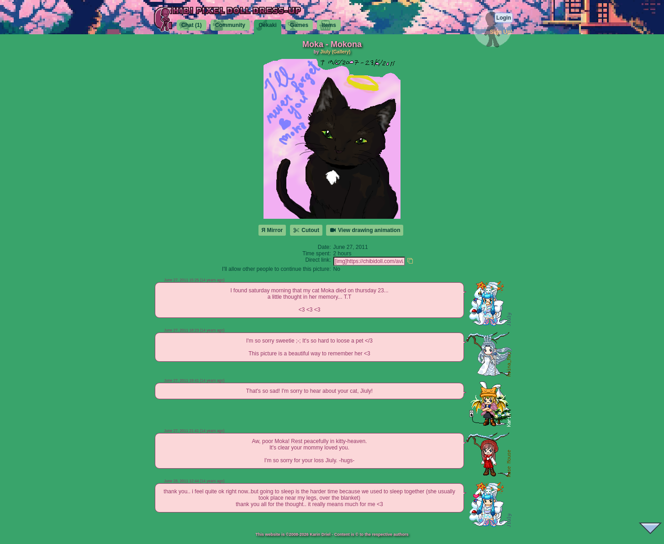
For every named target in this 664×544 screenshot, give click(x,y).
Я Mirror (272, 230)
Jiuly (325, 51)
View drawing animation (364, 230)
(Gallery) (341, 51)
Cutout (306, 230)
